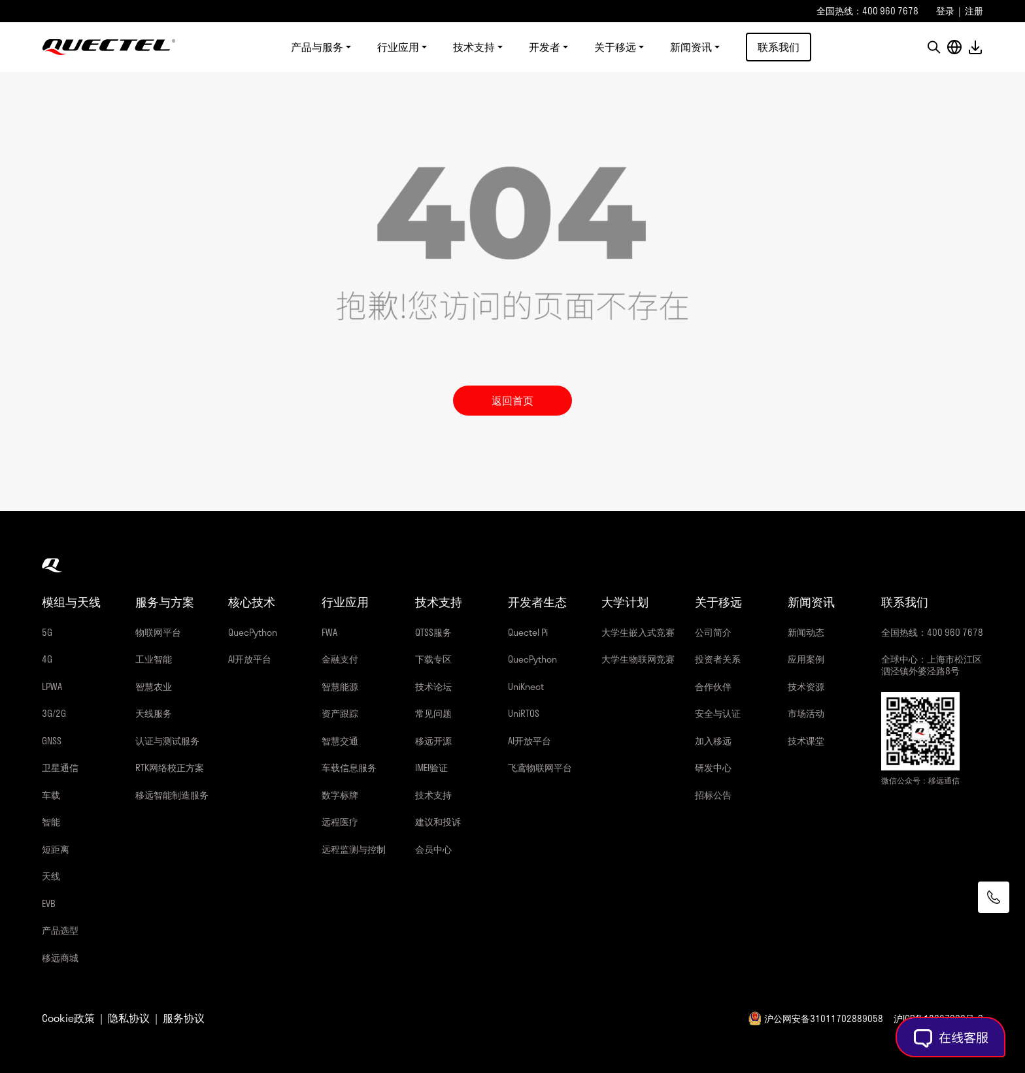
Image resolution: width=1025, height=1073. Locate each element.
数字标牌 (340, 795)
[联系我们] (993, 897)
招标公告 (713, 795)
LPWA (52, 686)
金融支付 (340, 659)
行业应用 (398, 47)
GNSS (51, 741)
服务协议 (184, 1018)
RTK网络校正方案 (169, 767)
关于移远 (615, 47)
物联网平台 (158, 632)
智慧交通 (340, 741)
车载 (51, 795)
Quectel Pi (528, 632)
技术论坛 (433, 686)
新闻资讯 (691, 47)
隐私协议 (129, 1018)
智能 (51, 822)
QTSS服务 (433, 632)
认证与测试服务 (167, 741)
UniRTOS (523, 713)
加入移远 (713, 741)
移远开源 (433, 741)
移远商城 (60, 958)
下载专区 (433, 659)
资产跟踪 (340, 713)
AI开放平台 (249, 659)
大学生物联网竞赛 (638, 659)
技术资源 (806, 686)
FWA (329, 632)
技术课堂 (806, 741)
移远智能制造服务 (172, 795)
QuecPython (252, 632)
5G (47, 632)
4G (47, 659)
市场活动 (806, 713)
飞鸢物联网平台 (540, 767)
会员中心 (433, 849)
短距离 (55, 849)
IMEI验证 (431, 767)
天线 (51, 876)
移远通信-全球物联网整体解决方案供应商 (109, 47)
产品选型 (60, 930)
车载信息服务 (349, 767)
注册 (974, 11)
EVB (49, 903)
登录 (945, 11)
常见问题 (433, 713)
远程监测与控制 (354, 849)
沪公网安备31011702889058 (823, 1018)
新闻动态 (806, 632)
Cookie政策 (68, 1018)
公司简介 (713, 632)
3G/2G (54, 713)
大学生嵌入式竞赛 (638, 632)
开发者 (544, 47)
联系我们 (778, 47)
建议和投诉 (438, 822)
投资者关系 (718, 659)
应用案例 (806, 659)
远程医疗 (340, 822)
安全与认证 (718, 713)
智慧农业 (153, 686)
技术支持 (474, 47)
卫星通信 (60, 767)
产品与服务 (317, 47)
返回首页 (512, 400)
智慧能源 (340, 686)
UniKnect (526, 686)
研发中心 (713, 767)
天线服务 (153, 713)
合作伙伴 (713, 686)
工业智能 (153, 659)
